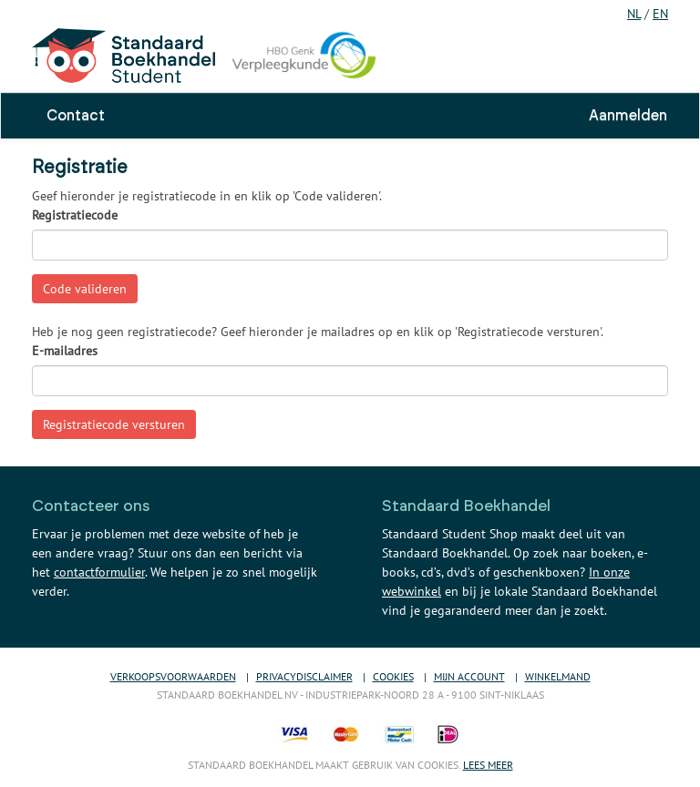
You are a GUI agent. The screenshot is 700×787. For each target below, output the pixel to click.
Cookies (393, 676)
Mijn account (469, 676)
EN (660, 13)
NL (634, 13)
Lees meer (488, 765)
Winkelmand (558, 676)
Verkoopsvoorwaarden (173, 676)
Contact (75, 115)
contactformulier (99, 572)
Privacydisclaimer (304, 676)
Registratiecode (75, 215)
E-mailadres (65, 350)
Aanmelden (628, 115)
